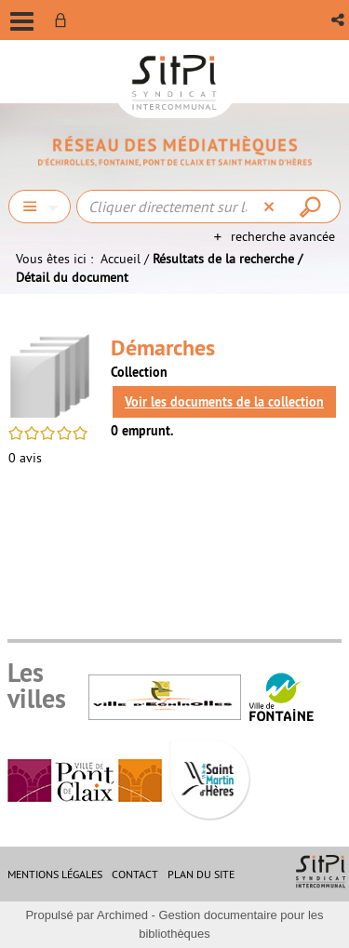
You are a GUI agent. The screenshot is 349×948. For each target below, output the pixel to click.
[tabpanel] (174, 401)
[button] (339, 20)
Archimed (122, 915)
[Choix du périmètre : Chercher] (39, 206)
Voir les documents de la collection (224, 402)
